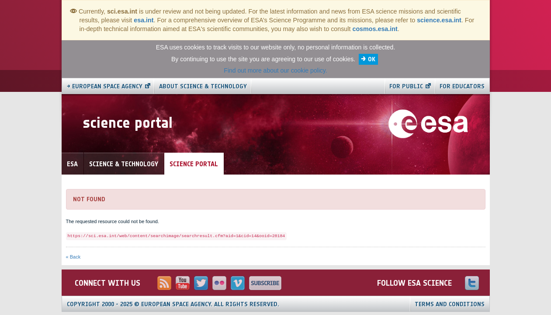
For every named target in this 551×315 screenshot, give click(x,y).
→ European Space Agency (104, 86)
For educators (462, 86)
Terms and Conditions (450, 304)
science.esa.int (439, 20)
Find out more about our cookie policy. (275, 70)
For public (406, 86)
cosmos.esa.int (374, 28)
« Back (73, 256)
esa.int (143, 20)
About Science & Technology (203, 86)
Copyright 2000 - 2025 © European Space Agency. (173, 304)
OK (371, 59)
